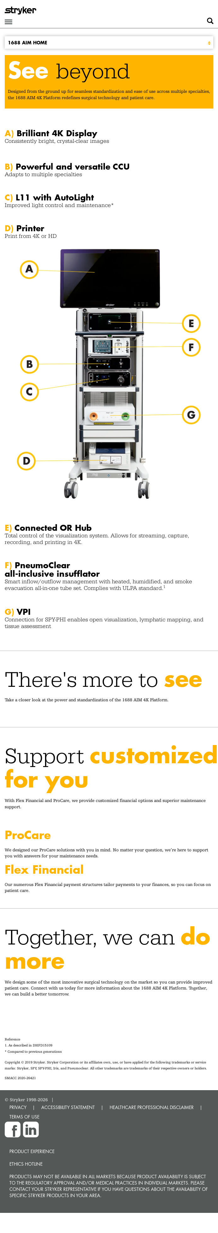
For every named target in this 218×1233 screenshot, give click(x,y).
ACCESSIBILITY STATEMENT (68, 1107)
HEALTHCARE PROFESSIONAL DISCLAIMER (152, 1107)
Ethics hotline (26, 1164)
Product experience (31, 1151)
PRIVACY (17, 1107)
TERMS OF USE (24, 1117)
